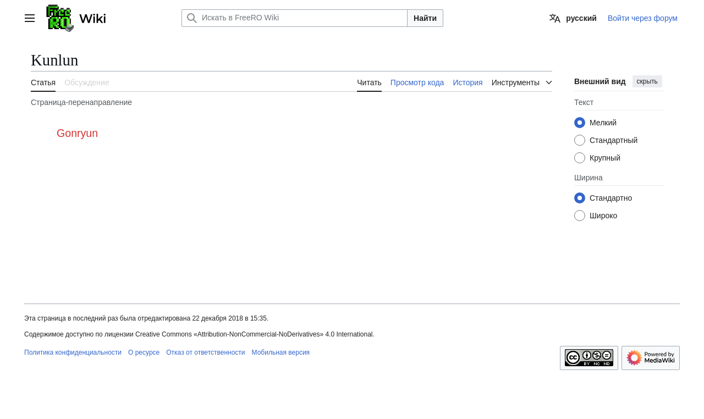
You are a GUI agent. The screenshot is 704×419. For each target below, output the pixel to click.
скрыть (647, 81)
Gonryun (77, 133)
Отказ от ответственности (205, 352)
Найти (425, 18)
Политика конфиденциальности (73, 352)
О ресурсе (144, 352)
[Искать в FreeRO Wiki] (295, 18)
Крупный (605, 157)
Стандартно (611, 198)
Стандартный (613, 140)
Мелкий (603, 122)
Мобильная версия (281, 352)
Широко (603, 215)
